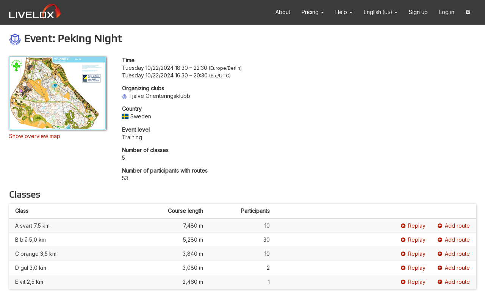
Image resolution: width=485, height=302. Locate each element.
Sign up (418, 12)
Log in (446, 12)
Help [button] (343, 12)
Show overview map (34, 136)
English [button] (380, 12)
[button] (468, 12)
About (282, 12)
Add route (454, 225)
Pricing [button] (313, 12)
